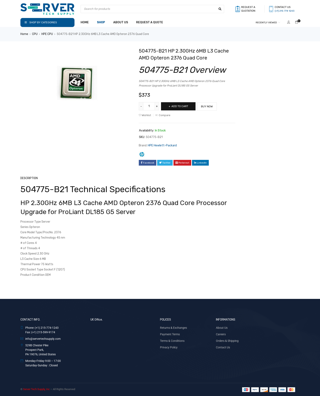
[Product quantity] (149, 106)
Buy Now (208, 106)
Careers (221, 334)
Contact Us (223, 347)
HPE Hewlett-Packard (162, 145)
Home (24, 34)
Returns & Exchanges (173, 327)
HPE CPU (47, 34)
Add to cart (180, 106)
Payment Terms (170, 334)
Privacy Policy (169, 347)
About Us (222, 327)
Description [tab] (29, 178)
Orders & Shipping (227, 340)
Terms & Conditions (172, 340)
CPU (35, 34)
